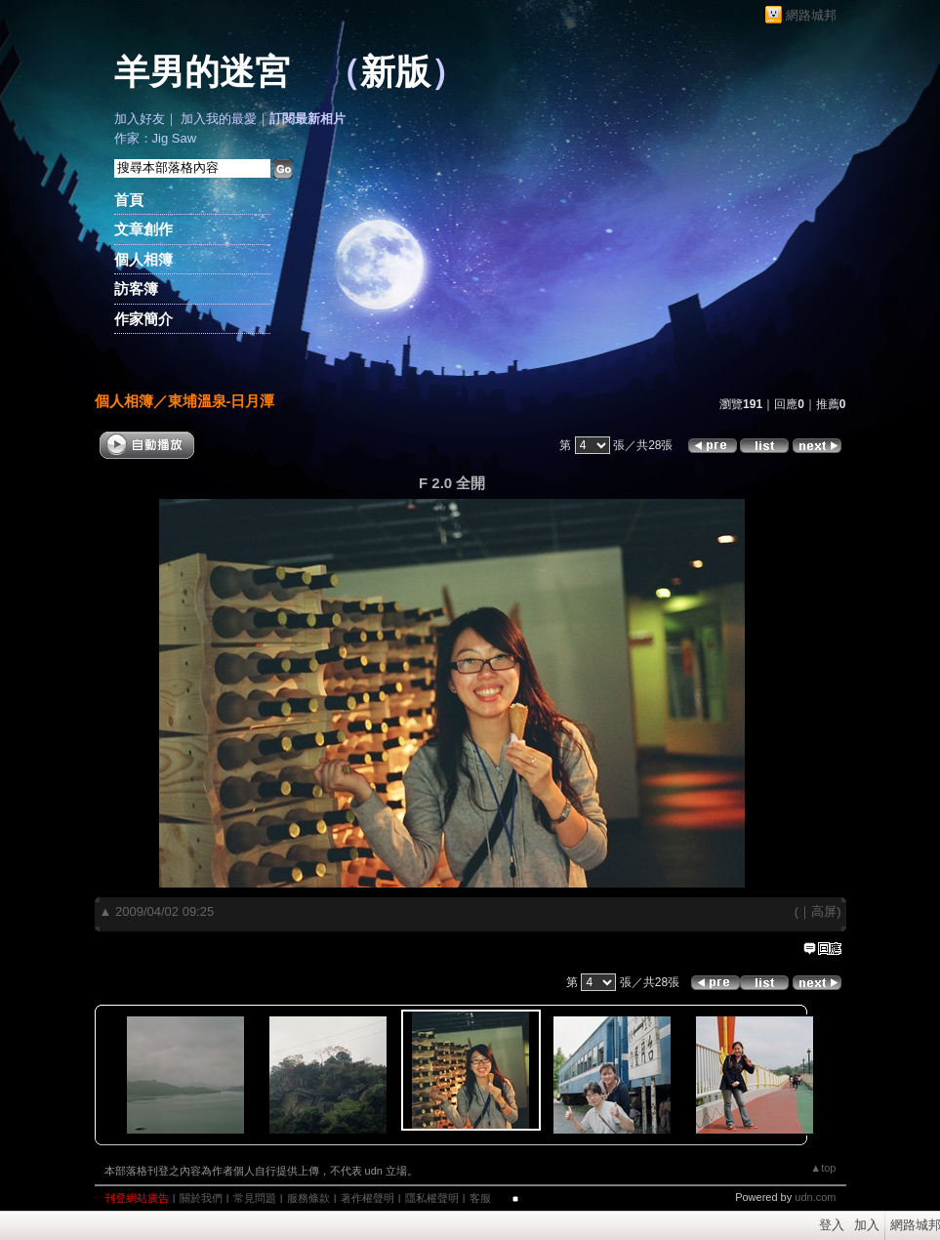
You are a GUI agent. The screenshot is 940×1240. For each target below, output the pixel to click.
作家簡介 (143, 318)
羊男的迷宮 (202, 72)
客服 (480, 1198)
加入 (866, 1225)
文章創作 (143, 229)
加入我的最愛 (219, 118)
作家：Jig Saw (155, 138)
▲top (823, 1168)
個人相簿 (143, 259)
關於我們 (201, 1198)
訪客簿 (136, 288)
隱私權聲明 (432, 1198)
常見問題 (254, 1198)
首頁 (128, 199)
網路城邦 (811, 15)
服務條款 (308, 1198)
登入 (831, 1225)
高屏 (824, 911)
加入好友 (139, 118)
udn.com (815, 1197)
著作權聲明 (367, 1198)
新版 (395, 72)
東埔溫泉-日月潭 (221, 401)
